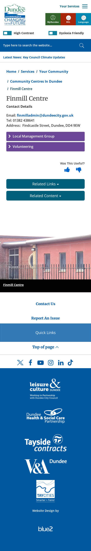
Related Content (45, 195)
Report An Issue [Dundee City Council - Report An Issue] (45, 318)
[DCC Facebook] (30, 364)
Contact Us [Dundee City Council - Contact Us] (45, 304)
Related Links (45, 183)
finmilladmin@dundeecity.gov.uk (45, 115)
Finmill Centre (13, 285)
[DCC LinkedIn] (60, 364)
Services (27, 71)
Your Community (53, 71)
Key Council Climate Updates (44, 57)
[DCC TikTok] (71, 364)
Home (11, 71)
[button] (45, 136)
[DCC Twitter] (20, 366)
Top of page (45, 347)
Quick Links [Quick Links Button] (45, 332)
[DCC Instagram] (50, 364)
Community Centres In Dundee (36, 81)
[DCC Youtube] (40, 364)
